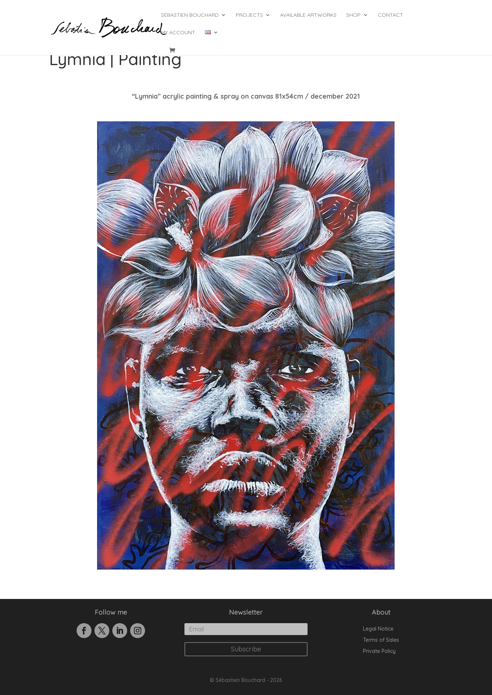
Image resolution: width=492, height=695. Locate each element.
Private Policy (379, 651)
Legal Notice (378, 629)
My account (178, 33)
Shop (353, 15)
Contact (390, 15)
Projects (249, 15)
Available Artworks (308, 15)
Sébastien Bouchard (190, 15)
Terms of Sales (381, 640)
